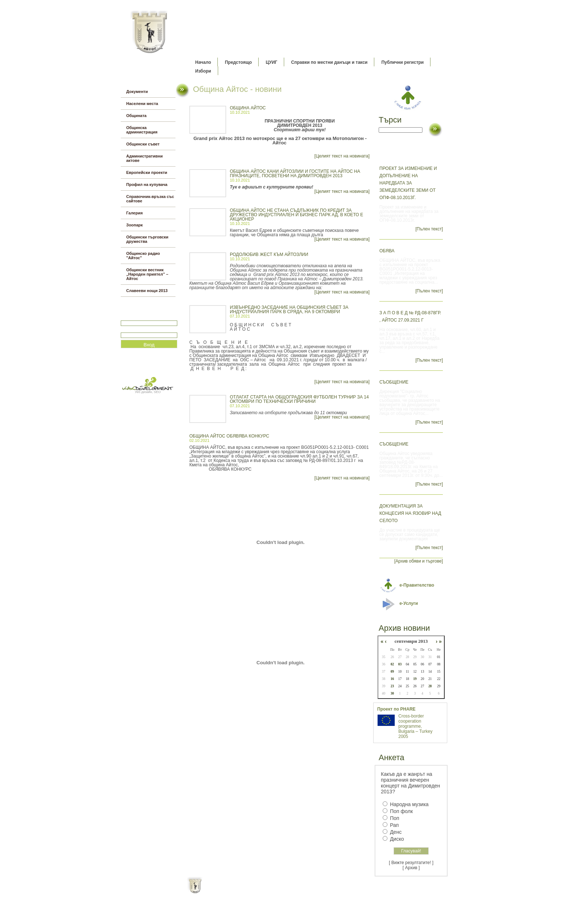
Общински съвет (142, 144)
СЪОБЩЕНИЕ (394, 382)
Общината (136, 115)
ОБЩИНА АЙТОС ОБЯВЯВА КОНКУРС (229, 436)
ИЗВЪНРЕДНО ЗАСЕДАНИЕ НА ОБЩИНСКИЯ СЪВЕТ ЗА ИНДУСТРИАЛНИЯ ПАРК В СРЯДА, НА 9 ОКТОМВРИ (289, 309)
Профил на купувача (146, 184)
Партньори (292, 891)
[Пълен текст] (429, 229)
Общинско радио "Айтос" (143, 255)
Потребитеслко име (142, 317)
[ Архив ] (411, 867)
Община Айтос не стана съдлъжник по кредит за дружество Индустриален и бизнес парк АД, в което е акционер (296, 215)
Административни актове (144, 158)
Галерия (134, 213)
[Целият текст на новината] (342, 156)
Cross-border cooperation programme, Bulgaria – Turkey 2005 (415, 726)
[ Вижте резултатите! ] (411, 862)
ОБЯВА (386, 250)
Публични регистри (402, 62)
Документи (137, 91)
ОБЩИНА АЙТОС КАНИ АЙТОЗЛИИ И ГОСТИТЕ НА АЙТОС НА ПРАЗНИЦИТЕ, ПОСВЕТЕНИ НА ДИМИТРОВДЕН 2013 (295, 173)
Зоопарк (134, 225)
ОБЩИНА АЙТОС (248, 107)
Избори (203, 71)
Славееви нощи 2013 (146, 290)
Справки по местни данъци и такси (329, 62)
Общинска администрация (142, 129)
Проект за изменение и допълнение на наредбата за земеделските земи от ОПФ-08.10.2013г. (408, 183)
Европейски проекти (146, 172)
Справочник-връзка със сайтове (150, 198)
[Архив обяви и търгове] (418, 561)
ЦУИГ (271, 62)
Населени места (142, 103)
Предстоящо (238, 62)
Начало (203, 62)
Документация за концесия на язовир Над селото (410, 513)
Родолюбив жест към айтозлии (269, 254)
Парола (128, 329)
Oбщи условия (257, 891)
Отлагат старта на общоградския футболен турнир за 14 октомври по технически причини (299, 399)
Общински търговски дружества (147, 239)
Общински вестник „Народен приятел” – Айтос (147, 274)
